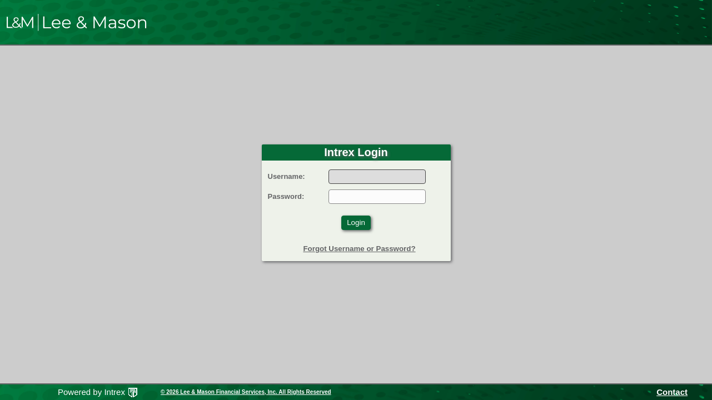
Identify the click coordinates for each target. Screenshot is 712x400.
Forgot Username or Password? (359, 248)
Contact (672, 392)
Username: (286, 176)
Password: (286, 196)
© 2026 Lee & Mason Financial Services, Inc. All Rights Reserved (246, 392)
